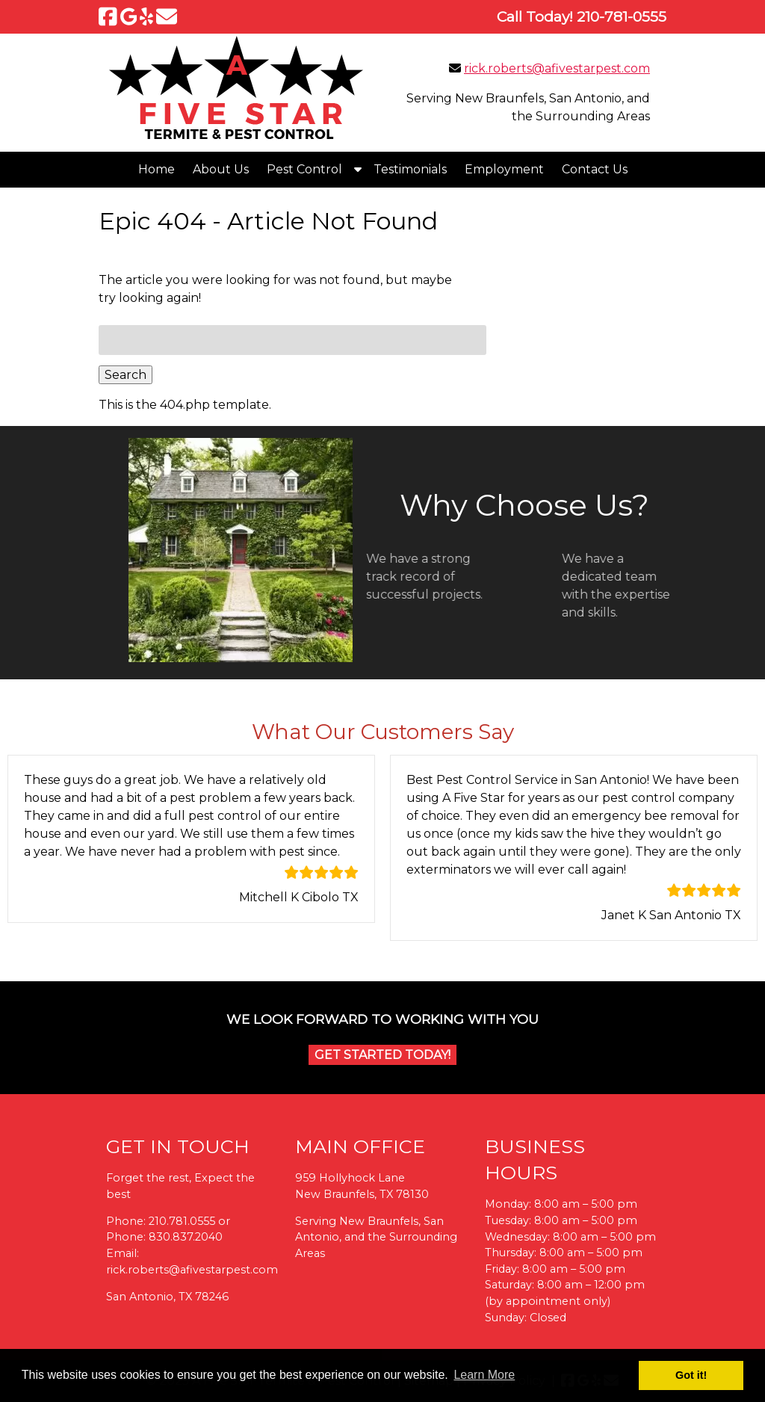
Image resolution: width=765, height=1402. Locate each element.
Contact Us (595, 169)
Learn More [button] (484, 1374)
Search (125, 375)
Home (156, 169)
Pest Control (304, 169)
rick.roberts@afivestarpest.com (557, 68)
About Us (221, 169)
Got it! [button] (691, 1375)
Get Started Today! (382, 1055)
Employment (504, 169)
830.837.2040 (186, 1237)
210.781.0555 (182, 1221)
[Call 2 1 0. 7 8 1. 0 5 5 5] (621, 16)
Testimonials (410, 169)
